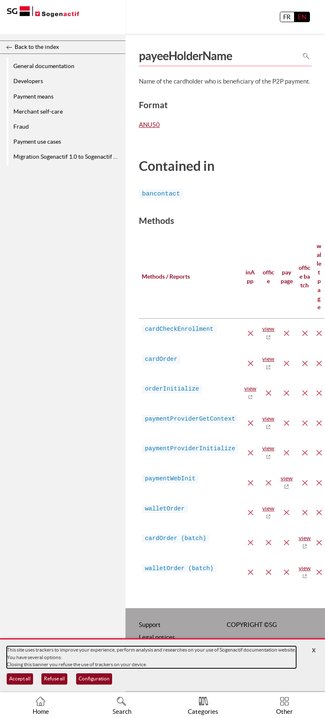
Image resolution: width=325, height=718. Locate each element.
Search (122, 711)
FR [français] (287, 16)
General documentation (43, 66)
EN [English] (302, 16)
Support (150, 624)
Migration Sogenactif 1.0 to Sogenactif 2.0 (67, 156)
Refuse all (54, 678)
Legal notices (157, 637)
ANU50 (149, 125)
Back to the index (37, 46)
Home (41, 711)
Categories (203, 711)
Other (284, 711)
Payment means (33, 96)
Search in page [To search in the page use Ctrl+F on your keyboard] (306, 56)
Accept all (20, 678)
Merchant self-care (38, 111)
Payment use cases (37, 141)
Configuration (94, 678)
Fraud (21, 126)
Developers (28, 81)
